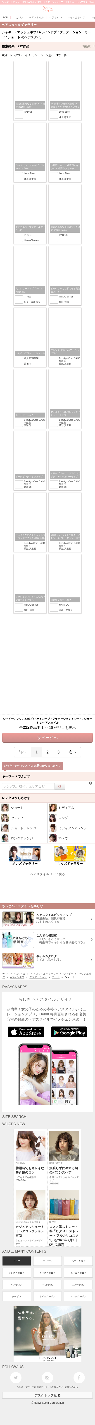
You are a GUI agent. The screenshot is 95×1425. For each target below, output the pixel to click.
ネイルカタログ (78, 1273)
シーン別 (46, 55)
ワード (62, 55)
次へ (73, 752)
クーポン (16, 1296)
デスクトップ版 (47, 1395)
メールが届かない (54, 1387)
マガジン (47, 1261)
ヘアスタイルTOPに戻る (47, 874)
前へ (22, 752)
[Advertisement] (47, 667)
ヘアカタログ (78, 1261)
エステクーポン (78, 1296)
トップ (16, 1261)
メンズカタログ (16, 1273)
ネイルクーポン (47, 1296)
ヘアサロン (16, 1284)
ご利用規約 (37, 1387)
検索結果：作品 (48, 46)
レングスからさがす (16, 798)
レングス (16, 55)
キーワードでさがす (16, 776)
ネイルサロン (47, 1284)
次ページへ (47, 737)
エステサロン (78, 1284)
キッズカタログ (47, 1273)
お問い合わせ (71, 1387)
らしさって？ (23, 1387)
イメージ (31, 55)
